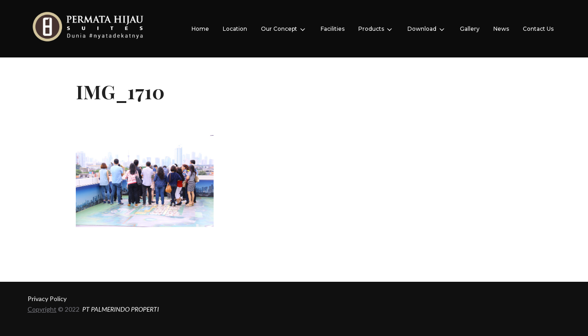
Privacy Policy (47, 298)
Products (376, 29)
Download (426, 29)
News (501, 28)
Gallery (470, 28)
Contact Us (538, 28)
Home (200, 28)
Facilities (333, 28)
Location (235, 28)
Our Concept (284, 29)
